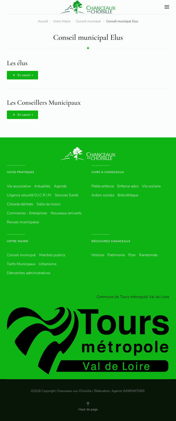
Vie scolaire (151, 186)
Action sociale (102, 195)
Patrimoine (116, 255)
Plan (132, 255)
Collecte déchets (20, 204)
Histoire (97, 255)
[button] (167, 7)
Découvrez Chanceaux (110, 241)
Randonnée (148, 255)
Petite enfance (102, 186)
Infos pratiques (20, 172)
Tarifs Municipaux (21, 264)
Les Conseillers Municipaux (44, 102)
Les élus (17, 63)
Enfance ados (128, 186)
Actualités (42, 186)
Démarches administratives (28, 273)
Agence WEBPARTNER (127, 391)
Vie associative (19, 186)
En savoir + (22, 75)
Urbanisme (47, 264)
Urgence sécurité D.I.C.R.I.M (29, 195)
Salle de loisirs (48, 204)
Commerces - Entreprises (27, 213)
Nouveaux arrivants (66, 213)
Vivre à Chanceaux (107, 172)
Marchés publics (52, 255)
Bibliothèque (128, 195)
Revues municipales (23, 222)
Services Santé (66, 195)
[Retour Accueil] (88, 7)
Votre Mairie (17, 241)
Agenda (60, 186)
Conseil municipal (21, 255)
